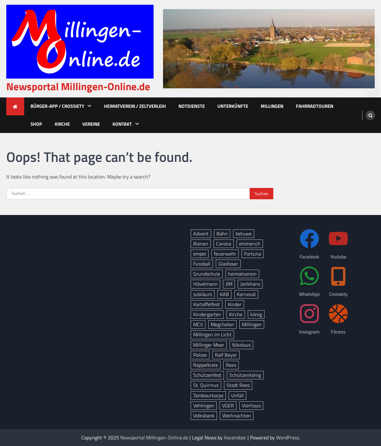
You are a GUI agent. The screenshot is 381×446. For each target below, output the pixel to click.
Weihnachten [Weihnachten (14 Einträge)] (236, 415)
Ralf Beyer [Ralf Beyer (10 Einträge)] (226, 355)
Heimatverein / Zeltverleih (135, 106)
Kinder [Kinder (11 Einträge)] (235, 304)
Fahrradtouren (314, 106)
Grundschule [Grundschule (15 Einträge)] (206, 274)
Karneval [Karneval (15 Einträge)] (246, 294)
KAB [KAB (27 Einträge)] (224, 294)
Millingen (272, 106)
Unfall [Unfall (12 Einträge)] (237, 395)
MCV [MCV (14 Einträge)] (198, 324)
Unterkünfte (232, 106)
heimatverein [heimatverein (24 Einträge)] (242, 274)
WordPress (287, 437)
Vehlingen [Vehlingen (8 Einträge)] (203, 405)
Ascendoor (235, 437)
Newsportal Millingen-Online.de (78, 86)
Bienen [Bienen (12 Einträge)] (200, 243)
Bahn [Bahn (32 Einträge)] (222, 233)
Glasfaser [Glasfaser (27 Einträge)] (228, 263)
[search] (370, 115)
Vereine (91, 124)
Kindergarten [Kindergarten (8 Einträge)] (207, 314)
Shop (36, 124)
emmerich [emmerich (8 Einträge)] (249, 243)
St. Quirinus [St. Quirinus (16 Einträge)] (206, 385)
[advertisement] (269, 49)
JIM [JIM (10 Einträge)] (229, 284)
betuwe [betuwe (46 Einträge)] (244, 233)
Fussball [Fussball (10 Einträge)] (201, 263)
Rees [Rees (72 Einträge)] (231, 365)
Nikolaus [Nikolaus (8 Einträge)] (241, 345)
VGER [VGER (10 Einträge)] (228, 405)
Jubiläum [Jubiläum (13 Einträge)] (202, 294)
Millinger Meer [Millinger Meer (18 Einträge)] (208, 345)
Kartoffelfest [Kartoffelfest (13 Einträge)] (206, 304)
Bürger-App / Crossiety (57, 106)
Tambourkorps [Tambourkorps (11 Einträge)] (208, 395)
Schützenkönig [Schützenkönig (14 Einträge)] (245, 375)
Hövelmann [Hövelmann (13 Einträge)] (205, 284)
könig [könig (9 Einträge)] (256, 314)
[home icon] (15, 106)
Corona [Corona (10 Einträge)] (223, 243)
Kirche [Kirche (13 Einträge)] (235, 314)
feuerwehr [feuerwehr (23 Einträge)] (225, 253)
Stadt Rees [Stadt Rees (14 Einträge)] (238, 385)
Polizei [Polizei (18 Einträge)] (200, 355)
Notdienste (191, 106)
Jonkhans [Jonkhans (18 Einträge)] (250, 284)
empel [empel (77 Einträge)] (199, 253)
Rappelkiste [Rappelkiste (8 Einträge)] (205, 365)
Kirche (62, 124)
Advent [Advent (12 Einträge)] (201, 233)
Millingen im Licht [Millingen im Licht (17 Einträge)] (212, 334)
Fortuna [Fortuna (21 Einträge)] (252, 253)
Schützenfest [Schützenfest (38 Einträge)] (207, 375)
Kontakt (122, 124)
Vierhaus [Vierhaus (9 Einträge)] (251, 405)
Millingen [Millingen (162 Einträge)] (252, 324)
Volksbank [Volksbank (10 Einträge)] (204, 415)
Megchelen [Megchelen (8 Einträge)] (222, 324)
